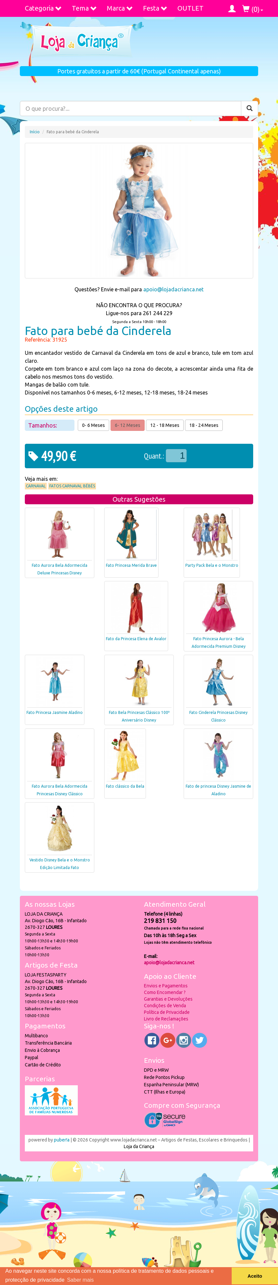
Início (35, 132)
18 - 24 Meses (203, 425)
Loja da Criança (139, 1146)
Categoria (43, 8)
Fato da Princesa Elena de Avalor (136, 639)
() (252, 9)
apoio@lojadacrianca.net (173, 289)
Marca (120, 8)
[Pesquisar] (249, 108)
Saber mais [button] (80, 1280)
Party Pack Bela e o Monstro (211, 565)
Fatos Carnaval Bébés (72, 486)
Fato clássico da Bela (125, 786)
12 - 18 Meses (164, 425)
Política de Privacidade (167, 1012)
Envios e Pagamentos (166, 985)
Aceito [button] (255, 1276)
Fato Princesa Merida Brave (131, 565)
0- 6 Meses (93, 425)
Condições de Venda (165, 1005)
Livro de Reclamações (166, 1018)
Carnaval (36, 486)
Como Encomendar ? (165, 992)
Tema (84, 8)
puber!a (62, 1139)
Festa (155, 8)
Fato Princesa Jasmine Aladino (54, 712)
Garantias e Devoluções (168, 999)
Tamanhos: (43, 425)
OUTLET (190, 8)
